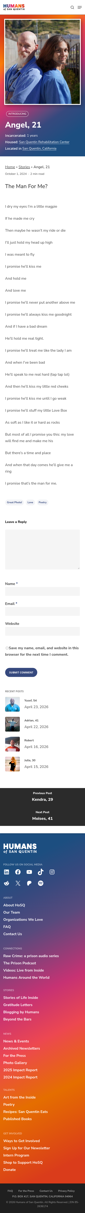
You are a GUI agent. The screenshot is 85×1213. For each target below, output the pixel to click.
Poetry (43, 502)
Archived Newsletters (21, 1048)
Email (11, 603)
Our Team (11, 912)
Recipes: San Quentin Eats (25, 1111)
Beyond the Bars (17, 1019)
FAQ (7, 926)
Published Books (17, 1118)
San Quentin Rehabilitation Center (44, 142)
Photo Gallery (15, 1062)
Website (12, 623)
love (30, 502)
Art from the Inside (19, 1097)
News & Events (16, 1041)
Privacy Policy (66, 1191)
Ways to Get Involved (21, 1140)
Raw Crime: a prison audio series (31, 955)
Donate (9, 1169)
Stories (24, 166)
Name (11, 583)
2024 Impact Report (20, 1077)
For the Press (14, 1055)
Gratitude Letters (17, 1004)
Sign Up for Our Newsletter (26, 1148)
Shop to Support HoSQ (23, 1162)
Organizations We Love (23, 919)
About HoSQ (14, 905)
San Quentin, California (39, 148)
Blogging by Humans (21, 1012)
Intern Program (16, 1155)
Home (10, 166)
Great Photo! (14, 502)
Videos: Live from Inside (23, 970)
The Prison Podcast (19, 963)
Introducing (17, 114)
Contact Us (12, 933)
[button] (80, 7)
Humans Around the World (26, 977)
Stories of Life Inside (20, 997)
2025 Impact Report (20, 1070)
